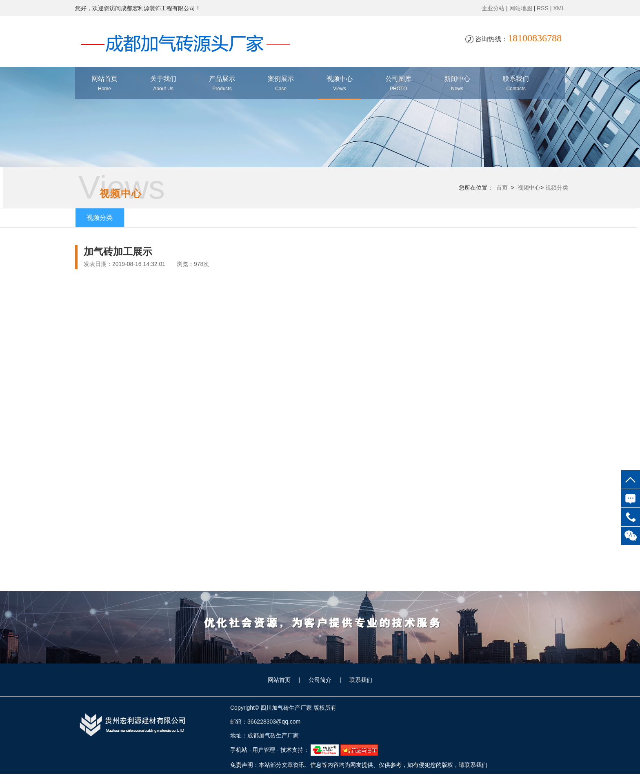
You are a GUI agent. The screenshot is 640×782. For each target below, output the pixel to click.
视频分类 (556, 187)
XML (559, 8)
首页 (501, 187)
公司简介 (320, 680)
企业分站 (493, 8)
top (630, 479)
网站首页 (279, 680)
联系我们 (360, 680)
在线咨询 (630, 498)
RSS (543, 8)
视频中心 (528, 187)
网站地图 (520, 8)
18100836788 (630, 517)
